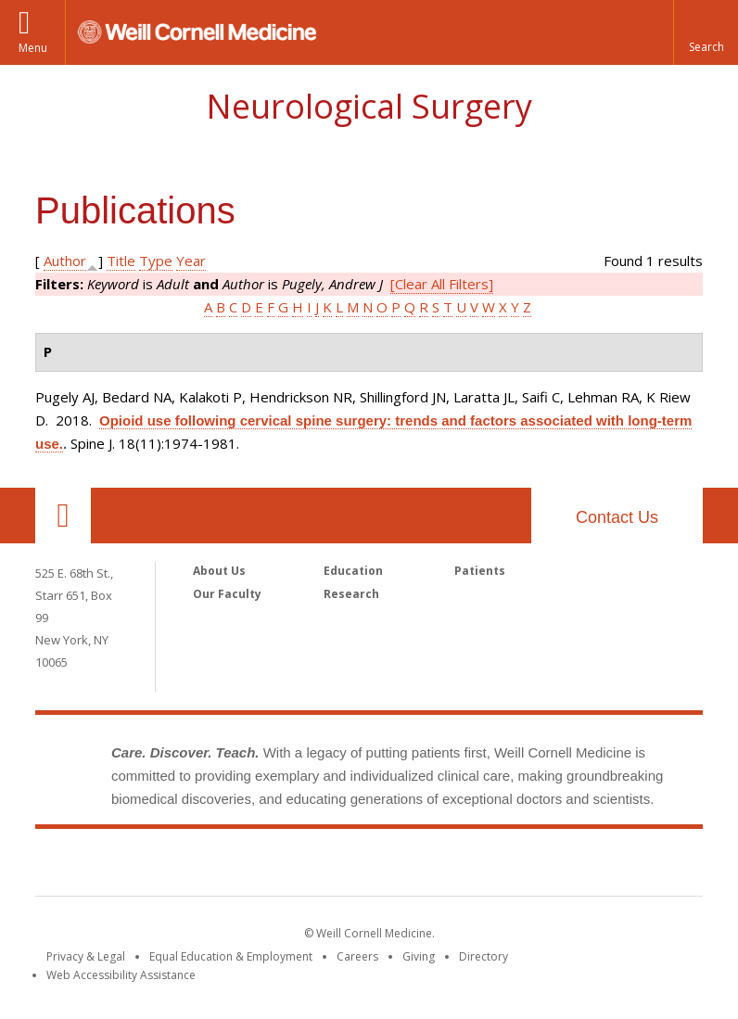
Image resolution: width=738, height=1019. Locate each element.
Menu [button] (33, 48)
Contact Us (617, 517)
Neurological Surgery (369, 106)
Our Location (63, 515)
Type (155, 260)
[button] (705, 32)
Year (191, 260)
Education (353, 571)
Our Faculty (227, 594)
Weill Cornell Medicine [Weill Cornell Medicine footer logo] (369, 866)
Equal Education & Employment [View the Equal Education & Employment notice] (230, 956)
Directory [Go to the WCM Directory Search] (483, 956)
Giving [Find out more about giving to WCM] (418, 956)
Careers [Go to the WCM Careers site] (357, 956)
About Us (219, 571)
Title (121, 260)
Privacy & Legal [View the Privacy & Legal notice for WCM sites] (85, 956)
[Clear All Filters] (441, 283)
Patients (479, 571)
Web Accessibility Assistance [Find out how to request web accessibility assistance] (121, 975)
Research (351, 594)
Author (65, 260)
